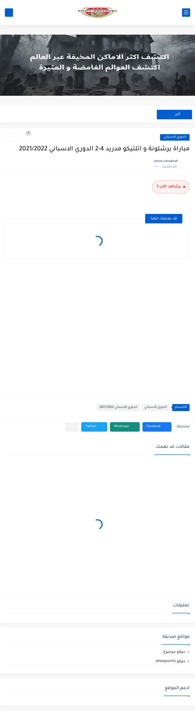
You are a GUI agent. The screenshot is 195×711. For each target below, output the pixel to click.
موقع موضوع (174, 651)
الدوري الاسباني (175, 137)
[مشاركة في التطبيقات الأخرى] (72, 427)
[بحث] (9, 12)
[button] (156, 427)
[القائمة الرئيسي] (186, 12)
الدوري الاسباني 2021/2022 (118, 407)
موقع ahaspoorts (170, 660)
